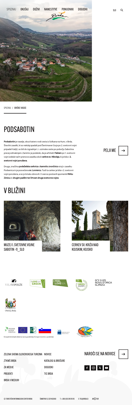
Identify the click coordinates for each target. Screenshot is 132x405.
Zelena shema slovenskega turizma (23, 354)
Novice (47, 354)
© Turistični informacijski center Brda (18, 399)
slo (114, 10)
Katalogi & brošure (54, 360)
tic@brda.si (84, 399)
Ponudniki (68, 9)
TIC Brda (48, 373)
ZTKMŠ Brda (10, 360)
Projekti (8, 373)
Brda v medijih (11, 380)
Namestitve (50, 9)
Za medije (9, 367)
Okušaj (24, 9)
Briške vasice (20, 108)
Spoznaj (11, 9)
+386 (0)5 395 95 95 (67, 399)
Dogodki (82, 9)
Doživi (36, 9)
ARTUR (95, 399)
